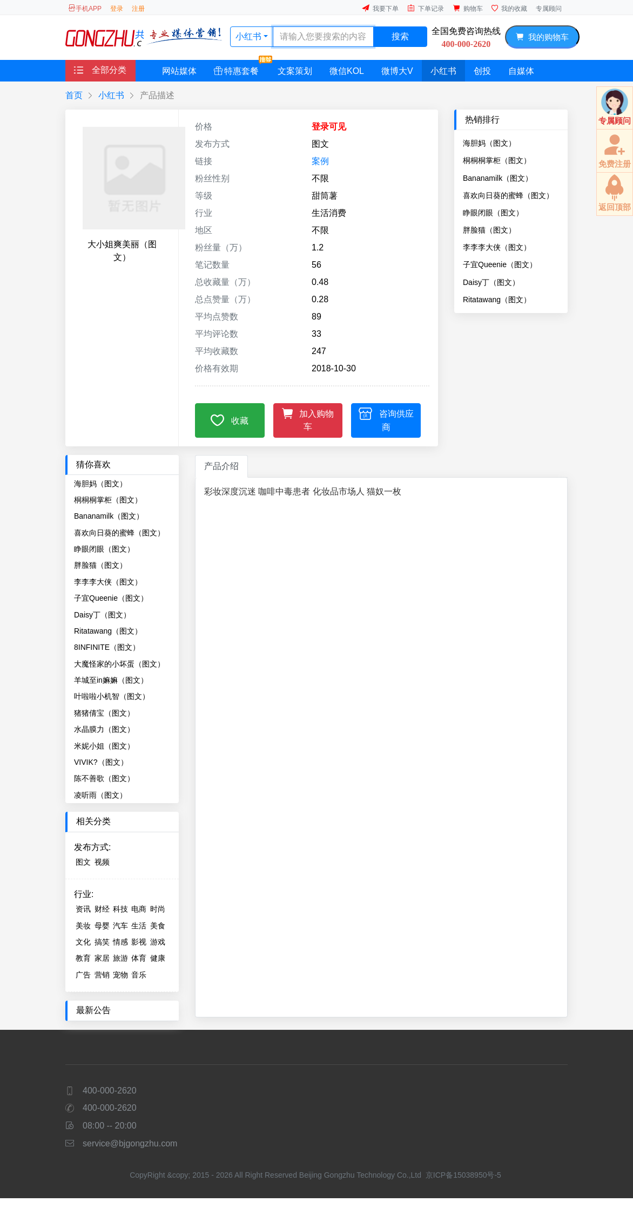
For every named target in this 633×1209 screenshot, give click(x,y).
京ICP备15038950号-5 (463, 1175)
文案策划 (295, 71)
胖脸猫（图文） (489, 230)
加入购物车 (308, 418)
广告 (83, 974)
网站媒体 (179, 71)
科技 (120, 909)
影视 (138, 942)
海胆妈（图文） (489, 143)
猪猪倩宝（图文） (104, 713)
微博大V (397, 71)
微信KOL (346, 71)
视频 (102, 862)
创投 (482, 71)
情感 (120, 942)
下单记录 (425, 8)
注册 (138, 8)
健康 (157, 958)
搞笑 (102, 942)
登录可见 (329, 126)
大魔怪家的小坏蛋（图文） (119, 664)
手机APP (85, 8)
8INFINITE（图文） (107, 647)
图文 (83, 862)
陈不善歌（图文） (104, 778)
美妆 (83, 925)
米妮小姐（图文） (104, 746)
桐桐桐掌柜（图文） (497, 160)
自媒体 (521, 71)
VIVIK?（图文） (101, 762)
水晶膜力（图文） (104, 729)
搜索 (400, 36)
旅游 (120, 958)
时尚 (157, 909)
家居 (102, 958)
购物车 (468, 8)
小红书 (249, 36)
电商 (138, 909)
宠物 (120, 974)
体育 (138, 958)
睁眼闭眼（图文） (493, 212)
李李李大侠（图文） (497, 247)
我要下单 (380, 8)
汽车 (120, 925)
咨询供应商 (386, 419)
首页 (74, 95)
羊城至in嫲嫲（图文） (111, 680)
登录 (116, 8)
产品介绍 (221, 466)
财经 (102, 909)
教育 (83, 958)
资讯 (83, 909)
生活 (138, 925)
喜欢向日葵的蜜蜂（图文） (508, 195)
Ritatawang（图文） (497, 299)
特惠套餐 (240, 68)
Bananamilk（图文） (498, 178)
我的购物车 (542, 37)
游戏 (157, 942)
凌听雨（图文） (100, 795)
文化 (83, 942)
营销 (102, 974)
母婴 (102, 925)
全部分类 (100, 69)
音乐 (138, 974)
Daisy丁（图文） (491, 282)
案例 (320, 161)
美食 (157, 925)
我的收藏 (509, 8)
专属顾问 (549, 8)
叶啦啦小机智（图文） (112, 696)
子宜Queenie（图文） (500, 264)
